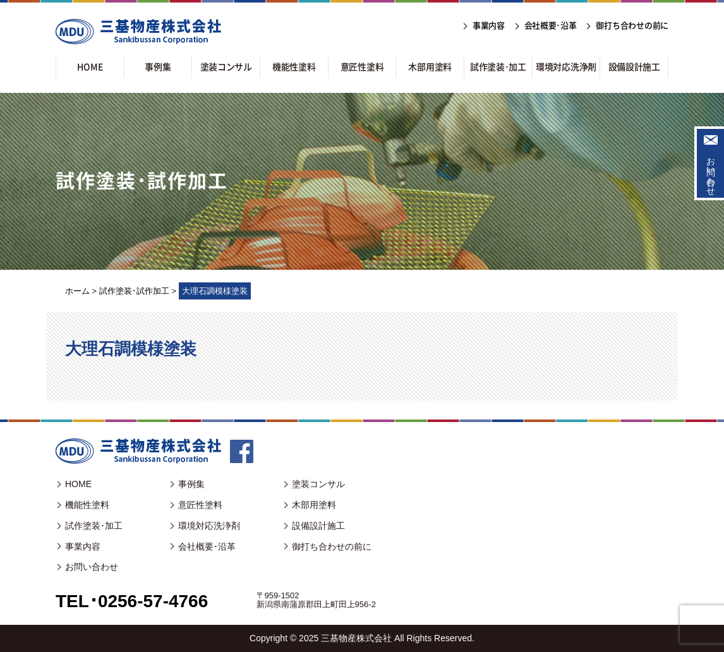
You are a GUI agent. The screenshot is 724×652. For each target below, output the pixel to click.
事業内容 (82, 546)
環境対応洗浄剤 (209, 526)
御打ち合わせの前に (331, 546)
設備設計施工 (318, 526)
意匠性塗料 (200, 505)
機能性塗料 (87, 505)
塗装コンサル (318, 484)
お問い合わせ (711, 171)
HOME (78, 484)
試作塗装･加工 (94, 526)
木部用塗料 (314, 505)
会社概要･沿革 (207, 546)
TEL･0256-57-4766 (132, 601)
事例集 (191, 484)
